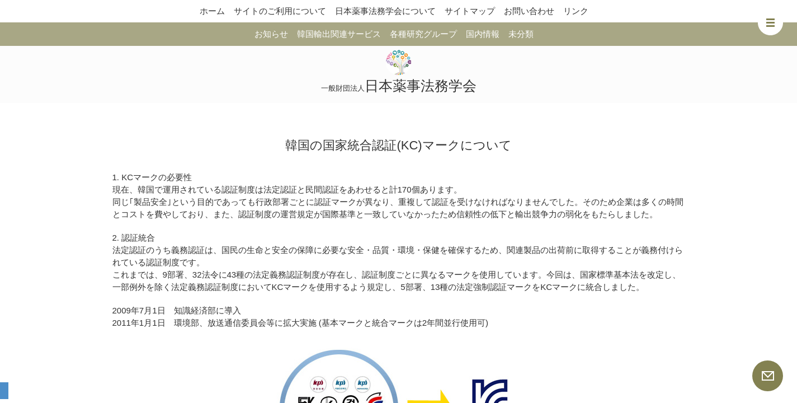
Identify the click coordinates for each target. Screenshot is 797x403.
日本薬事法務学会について (385, 11)
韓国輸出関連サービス (339, 34)
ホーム (212, 11)
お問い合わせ (529, 11)
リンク (575, 11)
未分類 (521, 34)
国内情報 (482, 34)
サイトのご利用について (280, 11)
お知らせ (271, 34)
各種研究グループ (423, 34)
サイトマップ (470, 11)
